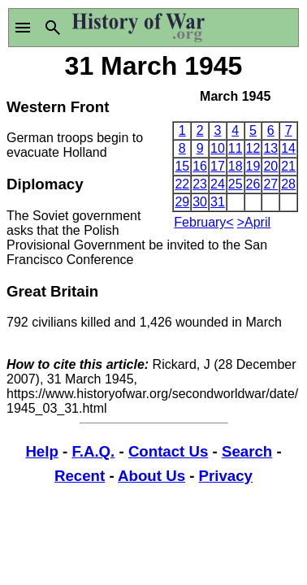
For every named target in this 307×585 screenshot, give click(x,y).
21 (288, 166)
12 (253, 148)
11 (235, 148)
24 (217, 184)
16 (199, 166)
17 (217, 166)
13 (270, 148)
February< (203, 222)
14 (288, 148)
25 (235, 184)
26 (253, 184)
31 (217, 202)
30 (199, 202)
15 (182, 166)
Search (247, 451)
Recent (79, 475)
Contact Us (168, 451)
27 (270, 184)
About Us (151, 475)
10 (217, 148)
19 (253, 166)
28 (288, 184)
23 (199, 184)
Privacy (226, 475)
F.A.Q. (93, 451)
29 (182, 202)
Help (41, 451)
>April (253, 222)
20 (270, 166)
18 (235, 166)
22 (182, 184)
